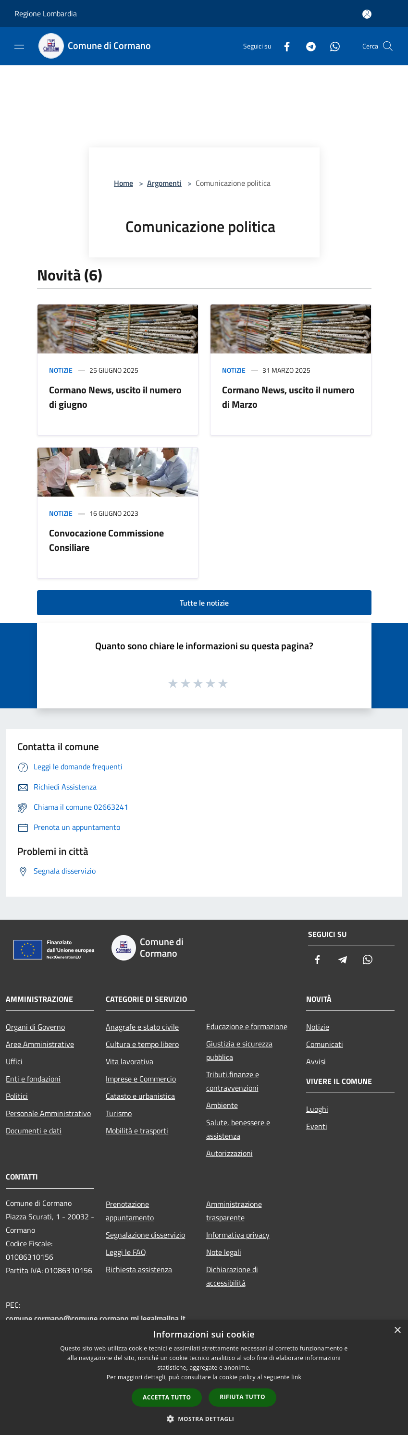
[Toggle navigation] (19, 45)
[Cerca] (388, 46)
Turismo (119, 1113)
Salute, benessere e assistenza (238, 1129)
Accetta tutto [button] (167, 1397)
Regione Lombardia (45, 13)
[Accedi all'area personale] (367, 14)
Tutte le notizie (204, 602)
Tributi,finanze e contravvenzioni (232, 1081)
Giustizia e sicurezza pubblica (239, 1050)
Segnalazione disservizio (145, 1234)
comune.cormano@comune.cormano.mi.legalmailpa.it (95, 1318)
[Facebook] (283, 45)
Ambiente (222, 1105)
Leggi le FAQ (126, 1252)
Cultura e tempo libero (142, 1044)
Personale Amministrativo (48, 1113)
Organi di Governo (35, 1027)
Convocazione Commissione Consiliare (106, 540)
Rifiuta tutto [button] (242, 1397)
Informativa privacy (238, 1234)
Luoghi (317, 1109)
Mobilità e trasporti (137, 1130)
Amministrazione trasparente (234, 1210)
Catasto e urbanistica (140, 1096)
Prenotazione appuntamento (130, 1210)
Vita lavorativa (129, 1061)
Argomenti (164, 183)
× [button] (397, 1330)
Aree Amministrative (40, 1044)
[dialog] (204, 1377)
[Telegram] (307, 45)
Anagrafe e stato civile (142, 1027)
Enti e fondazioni (33, 1078)
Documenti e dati (34, 1130)
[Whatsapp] (331, 45)
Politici (17, 1096)
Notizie (61, 370)
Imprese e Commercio (141, 1078)
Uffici (14, 1061)
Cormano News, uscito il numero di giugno (115, 397)
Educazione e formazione (246, 1026)
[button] (204, 1418)
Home (123, 183)
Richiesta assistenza (139, 1269)
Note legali (223, 1252)
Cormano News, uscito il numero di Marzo (288, 397)
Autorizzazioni (229, 1153)
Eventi (316, 1126)
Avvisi (316, 1061)
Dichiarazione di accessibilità (232, 1276)
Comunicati (324, 1044)
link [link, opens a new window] (296, 1377)
